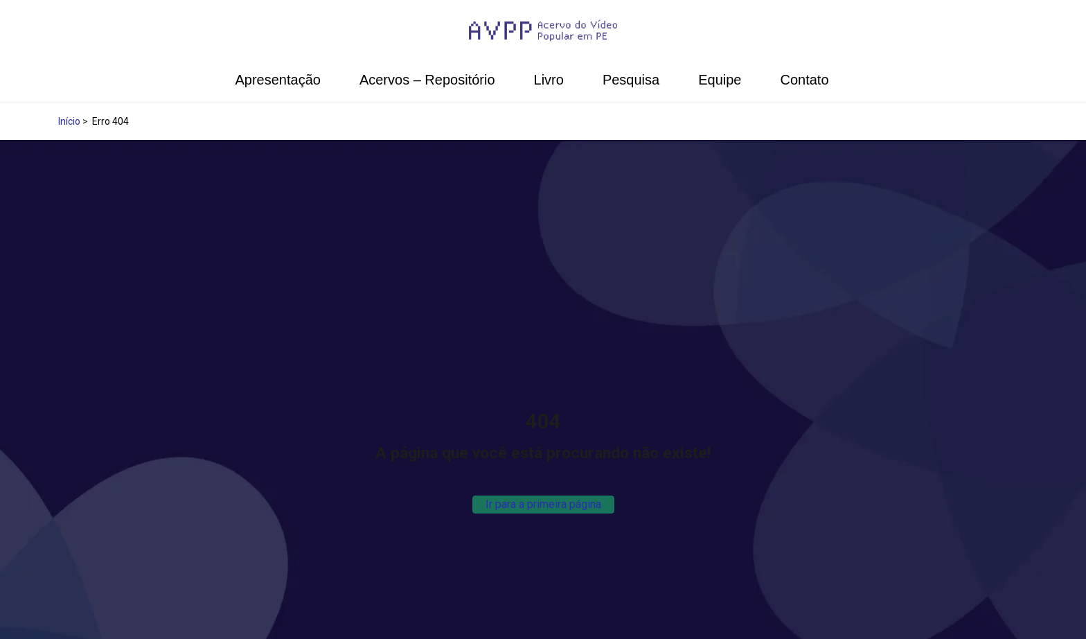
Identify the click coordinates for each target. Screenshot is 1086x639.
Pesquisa (631, 79)
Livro (549, 79)
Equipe (719, 79)
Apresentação (277, 79)
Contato (804, 79)
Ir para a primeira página (543, 504)
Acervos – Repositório (427, 79)
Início (69, 121)
